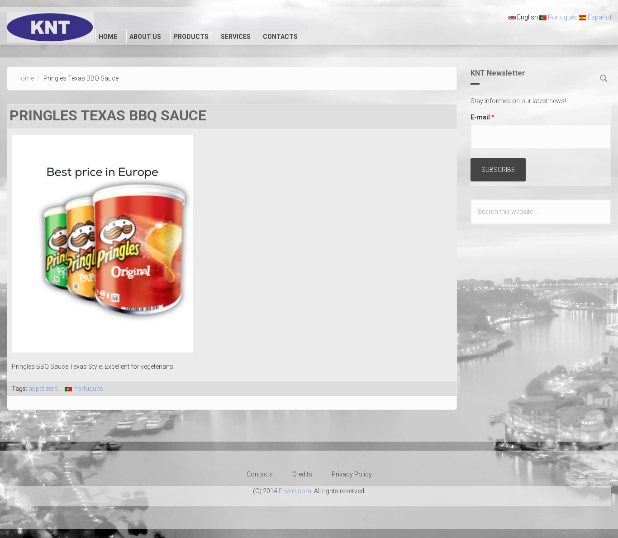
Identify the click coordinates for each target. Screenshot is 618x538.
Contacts (280, 36)
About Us (145, 36)
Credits (302, 474)
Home (108, 36)
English (523, 17)
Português (558, 17)
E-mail (482, 117)
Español (595, 17)
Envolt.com (295, 491)
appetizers (43, 388)
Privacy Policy (352, 474)
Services (236, 36)
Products (191, 35)
